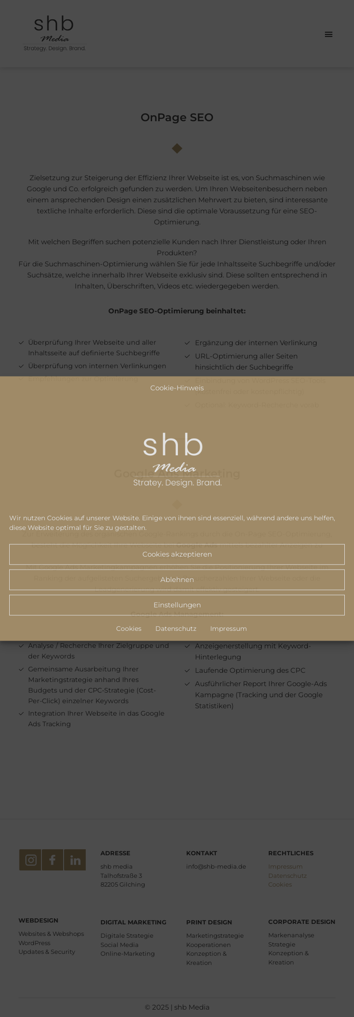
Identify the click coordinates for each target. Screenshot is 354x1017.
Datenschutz (175, 628)
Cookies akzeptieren (177, 554)
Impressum (228, 628)
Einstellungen (177, 604)
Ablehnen (177, 579)
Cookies (129, 628)
